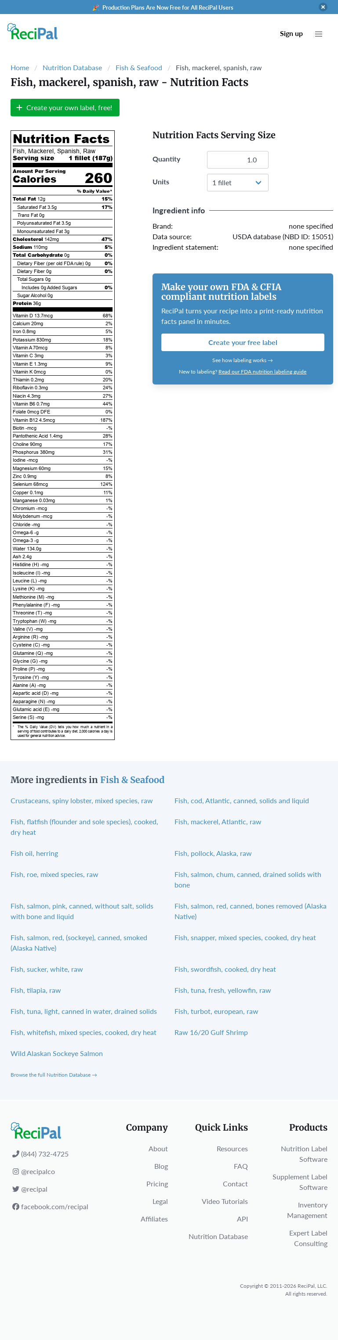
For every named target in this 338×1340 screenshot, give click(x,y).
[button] (319, 34)
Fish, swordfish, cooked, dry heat (225, 969)
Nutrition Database (72, 67)
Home (20, 67)
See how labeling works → (242, 360)
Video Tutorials (225, 1201)
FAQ (241, 1166)
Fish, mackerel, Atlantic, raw (218, 821)
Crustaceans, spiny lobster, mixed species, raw (82, 800)
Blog (161, 1166)
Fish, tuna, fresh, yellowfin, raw (222, 990)
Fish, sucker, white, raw (47, 969)
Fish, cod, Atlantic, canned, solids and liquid (241, 800)
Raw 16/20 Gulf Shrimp (211, 1032)
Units (161, 181)
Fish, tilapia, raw (36, 990)
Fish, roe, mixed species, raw (54, 874)
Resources (232, 1148)
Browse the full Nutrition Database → (54, 1074)
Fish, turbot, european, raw (216, 1011)
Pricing (157, 1183)
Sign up (291, 33)
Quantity (166, 158)
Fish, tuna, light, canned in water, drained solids (84, 1011)
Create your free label (242, 342)
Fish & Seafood (139, 67)
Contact (235, 1183)
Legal (160, 1201)
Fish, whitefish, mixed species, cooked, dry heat (83, 1032)
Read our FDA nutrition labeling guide (262, 371)
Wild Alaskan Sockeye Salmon (57, 1053)
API (242, 1218)
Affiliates (154, 1218)
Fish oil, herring (34, 853)
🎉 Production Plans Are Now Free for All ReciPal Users (162, 7)
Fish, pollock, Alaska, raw (213, 853)
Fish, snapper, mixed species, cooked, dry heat (245, 937)
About (158, 1148)
